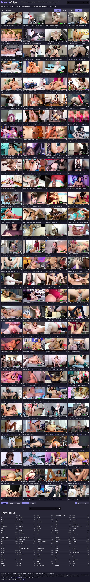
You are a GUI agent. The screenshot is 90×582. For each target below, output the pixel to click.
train (9, 271)
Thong (73, 557)
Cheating (21, 524)
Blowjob (3, 559)
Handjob (39, 539)
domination (82, 108)
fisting (52, 157)
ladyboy (55, 27)
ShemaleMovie (26, 124)
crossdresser (9, 27)
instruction (62, 287)
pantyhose (38, 59)
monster (18, 401)
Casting (20, 517)
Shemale (74, 522)
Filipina (20, 565)
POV (83, 124)
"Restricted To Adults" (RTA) (16, 577)
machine (81, 59)
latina (84, 43)
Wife (73, 565)
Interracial (39, 559)
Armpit (2, 530)
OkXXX (24, 92)
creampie (73, 59)
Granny (38, 533)
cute (29, 43)
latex (15, 304)
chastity (55, 418)
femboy (13, 141)
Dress (20, 557)
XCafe (69, 59)
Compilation (21, 533)
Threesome (75, 559)
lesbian (7, 43)
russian (75, 255)
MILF (74, 238)
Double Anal (21, 554)
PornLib (47, 75)
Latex (56, 526)
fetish (61, 59)
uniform (57, 336)
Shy (73, 530)
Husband (39, 557)
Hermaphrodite (40, 548)
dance (78, 141)
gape (63, 320)
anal (36, 75)
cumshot (13, 59)
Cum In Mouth (22, 543)
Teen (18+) (74, 550)
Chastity (21, 522)
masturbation (15, 157)
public (59, 304)
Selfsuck (74, 519)
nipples (78, 434)
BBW (2, 543)
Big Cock (3, 550)
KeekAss (2, 43)
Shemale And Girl (76, 524)
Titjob (73, 561)
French (38, 517)
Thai (73, 554)
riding (86, 304)
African (2, 519)
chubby (6, 92)
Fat (19, 561)
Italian (38, 561)
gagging (56, 59)
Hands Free (39, 543)
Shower (74, 528)
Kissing (56, 519)
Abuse (24, 579)
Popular (57, 10)
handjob (7, 75)
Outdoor (56, 559)
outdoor (62, 304)
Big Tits (2, 552)
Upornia (24, 27)
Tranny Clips (9, 2)
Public (73, 515)
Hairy (38, 537)
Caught (20, 519)
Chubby (20, 528)
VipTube (24, 385)
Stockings (74, 541)
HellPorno (47, 59)
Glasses (38, 526)
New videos (34, 6)
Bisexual (3, 554)
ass (31, 271)
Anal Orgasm (4, 526)
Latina (56, 528)
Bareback (3, 539)
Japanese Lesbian (41, 565)
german (8, 255)
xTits (24, 75)
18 (62, 92)
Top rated (71, 10)
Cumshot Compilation (24, 548)
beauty (50, 92)
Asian (2, 533)
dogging (77, 75)
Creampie (21, 535)
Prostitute (57, 565)
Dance (20, 552)
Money (56, 546)
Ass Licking (3, 535)
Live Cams (53, 6)
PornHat (2, 75)
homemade (33, 59)
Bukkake (3, 565)
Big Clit (2, 548)
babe (58, 173)
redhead (82, 92)
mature (6, 304)
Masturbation (58, 539)
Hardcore (39, 546)
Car (20, 515)
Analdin (2, 59)
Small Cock (75, 535)
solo (59, 27)
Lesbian (56, 530)
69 (1, 517)
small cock (29, 92)
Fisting (38, 515)
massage (37, 43)
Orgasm (56, 554)
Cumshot (21, 546)
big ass (32, 43)
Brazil (2, 563)
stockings (19, 173)
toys (13, 27)
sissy (87, 108)
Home (3, 6)
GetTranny (3, 320)
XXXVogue (3, 222)
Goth (38, 530)
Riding (73, 517)
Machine (56, 535)
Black (2, 557)
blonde (54, 75)
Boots (2, 561)
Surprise (74, 546)
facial (53, 206)
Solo (73, 537)
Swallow (74, 548)
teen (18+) (55, 92)
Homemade (39, 550)
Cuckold (21, 541)
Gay (38, 524)
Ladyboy (56, 524)
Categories (9, 6)
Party (56, 561)
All (78, 10)
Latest (64, 10)
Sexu (47, 92)
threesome (85, 255)
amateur (29, 27)
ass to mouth (39, 190)
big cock (75, 43)
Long (86, 10)
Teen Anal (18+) (76, 552)
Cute (20, 550)
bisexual (32, 75)
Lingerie (56, 533)
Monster (56, 548)
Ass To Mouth (4, 537)
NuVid (2, 238)
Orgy (56, 557)
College (20, 530)
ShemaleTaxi (3, 108)
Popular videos (26, 6)
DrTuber (47, 43)
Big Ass (3, 546)
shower (13, 353)
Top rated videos (43, 6)
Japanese (39, 563)
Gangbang (39, 522)
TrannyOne (70, 124)
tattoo (62, 27)
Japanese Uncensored (60, 515)
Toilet (73, 563)
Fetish (20, 563)
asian (62, 108)
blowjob (18, 206)
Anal (2, 524)
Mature (56, 541)
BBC (2, 541)
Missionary (57, 543)
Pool (56, 563)
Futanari (38, 519)
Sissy (73, 533)
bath (53, 238)
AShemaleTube (26, 59)
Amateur (3, 522)
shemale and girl (18, 255)
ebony (74, 92)
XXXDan (25, 43)
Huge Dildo (39, 554)
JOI (55, 517)
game (16, 43)
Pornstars (17, 6)
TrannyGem (70, 43)
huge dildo (59, 124)
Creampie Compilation (24, 537)
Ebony (20, 559)
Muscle (56, 550)
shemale (80, 43)
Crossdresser (22, 539)
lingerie (8, 108)
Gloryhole (39, 528)
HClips (47, 27)
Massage (57, 537)
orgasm (59, 92)
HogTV (2, 92)
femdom (52, 59)
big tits (6, 59)
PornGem (70, 92)
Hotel (38, 552)
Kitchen (56, 522)
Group (38, 535)
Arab (2, 528)
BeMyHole (70, 467)
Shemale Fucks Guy (77, 526)
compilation (18, 108)
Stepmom (74, 539)
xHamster (70, 75)
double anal (12, 43)
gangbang (56, 320)
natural (82, 467)
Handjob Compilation (41, 541)
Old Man (56, 552)
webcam (36, 27)
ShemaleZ (3, 27)
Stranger (74, 543)
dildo (77, 59)
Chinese (21, 526)
